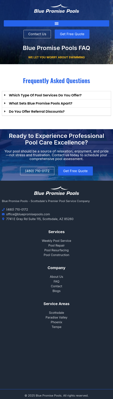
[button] (56, 23)
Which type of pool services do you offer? (45, 95)
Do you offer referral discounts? (37, 111)
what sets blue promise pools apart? (40, 103)
